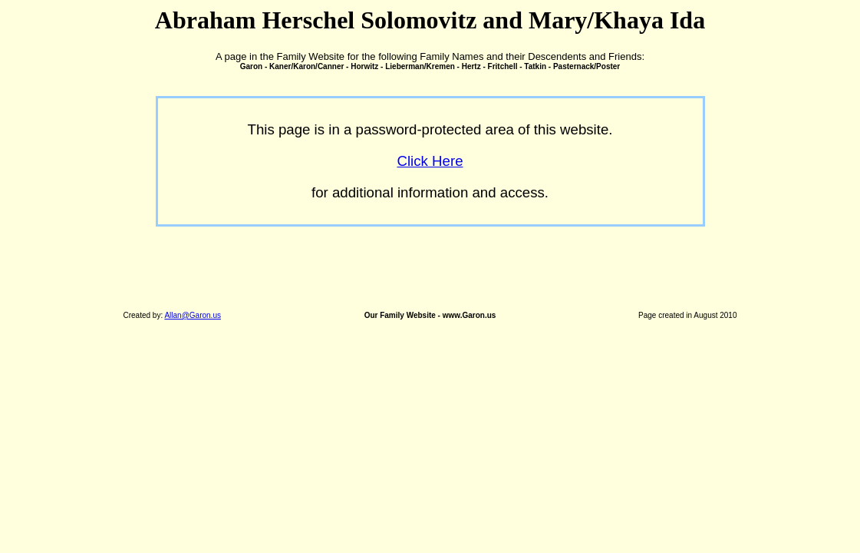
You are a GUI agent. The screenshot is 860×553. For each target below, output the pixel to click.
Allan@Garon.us (192, 315)
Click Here (430, 161)
